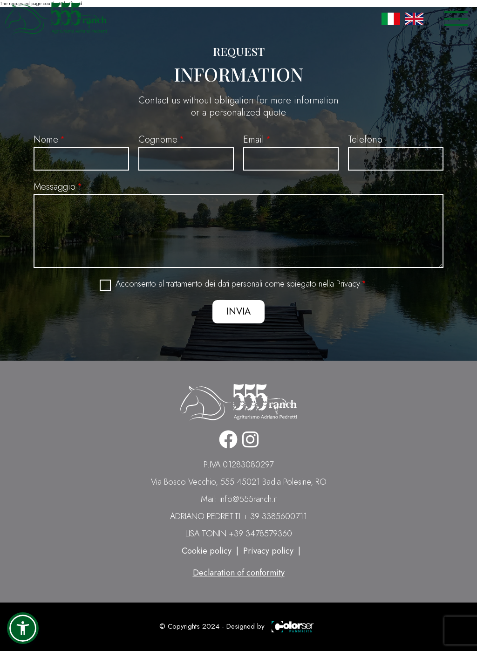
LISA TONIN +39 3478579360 (238, 534)
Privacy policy (268, 551)
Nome (46, 139)
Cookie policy (207, 551)
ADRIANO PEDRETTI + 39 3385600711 (238, 516)
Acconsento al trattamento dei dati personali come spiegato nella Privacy (238, 284)
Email (253, 139)
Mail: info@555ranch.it (239, 499)
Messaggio (54, 186)
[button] (22, 628)
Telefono (365, 139)
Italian (391, 19)
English (414, 19)
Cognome (157, 139)
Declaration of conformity (239, 573)
